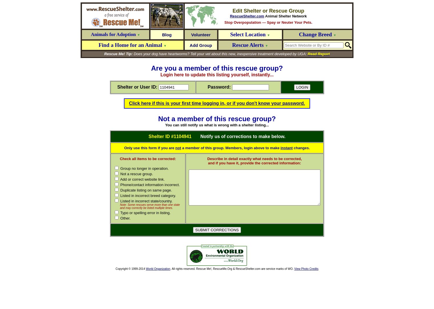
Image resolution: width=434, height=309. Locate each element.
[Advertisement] (144, 291)
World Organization (158, 305)
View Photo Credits (306, 305)
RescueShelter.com (247, 16)
